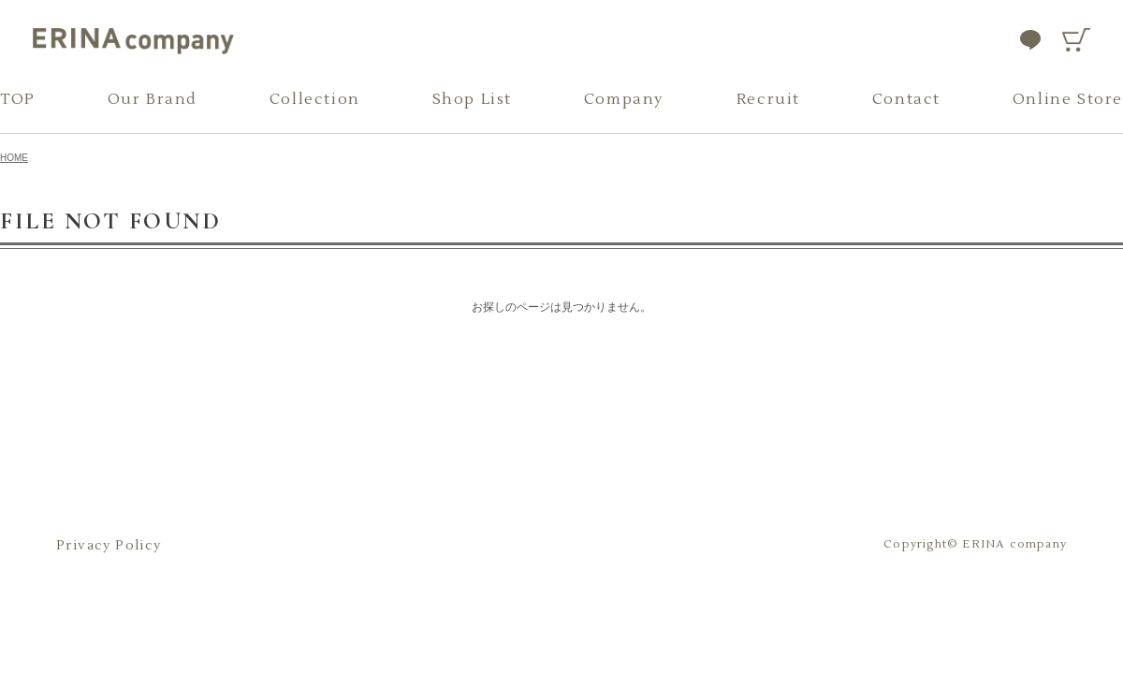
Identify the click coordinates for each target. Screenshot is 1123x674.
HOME (14, 158)
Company (624, 99)
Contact (906, 99)
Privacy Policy (109, 545)
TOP (18, 99)
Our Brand (152, 99)
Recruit (768, 99)
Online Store (1068, 99)
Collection (315, 99)
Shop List (472, 99)
